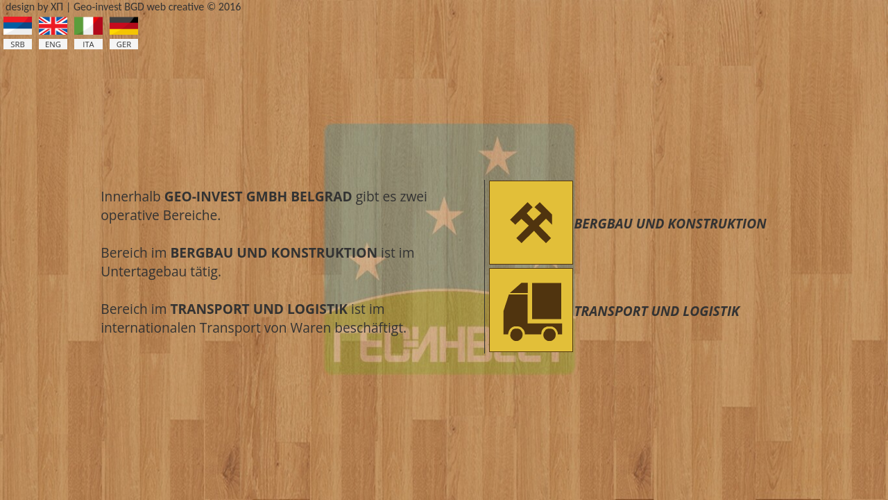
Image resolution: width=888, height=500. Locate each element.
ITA (88, 44)
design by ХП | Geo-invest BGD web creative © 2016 (123, 6)
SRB (17, 44)
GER (124, 44)
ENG (53, 44)
